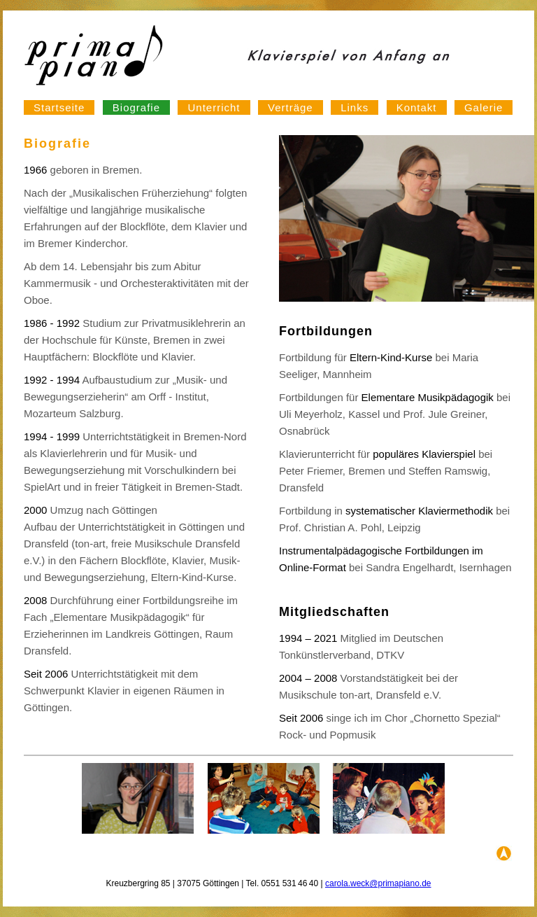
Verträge (290, 107)
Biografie (136, 107)
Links (354, 107)
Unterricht (213, 107)
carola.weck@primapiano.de (378, 883)
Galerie (483, 107)
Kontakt (416, 107)
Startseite (59, 107)
